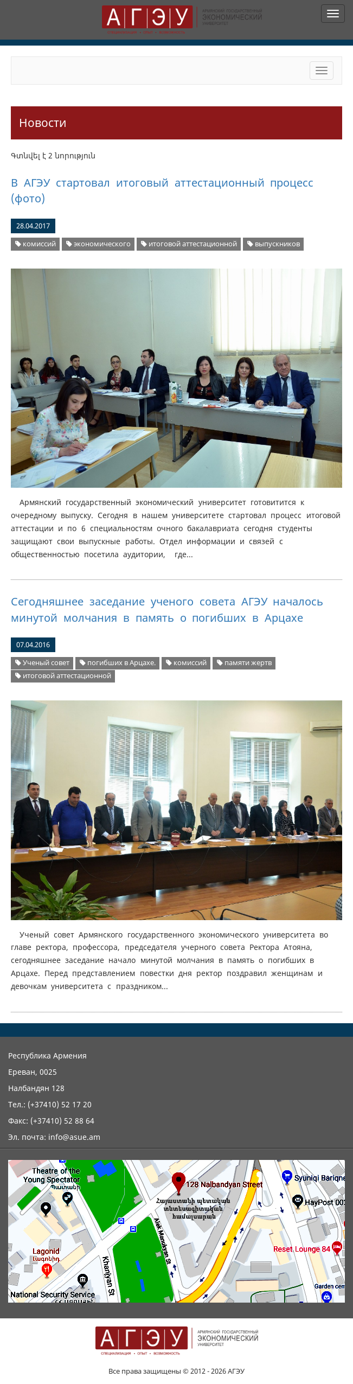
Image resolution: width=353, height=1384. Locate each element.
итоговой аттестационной (189, 243)
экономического (98, 243)
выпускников (273, 243)
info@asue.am (74, 1137)
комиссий (35, 243)
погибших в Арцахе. (118, 662)
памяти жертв (244, 662)
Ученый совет (42, 662)
